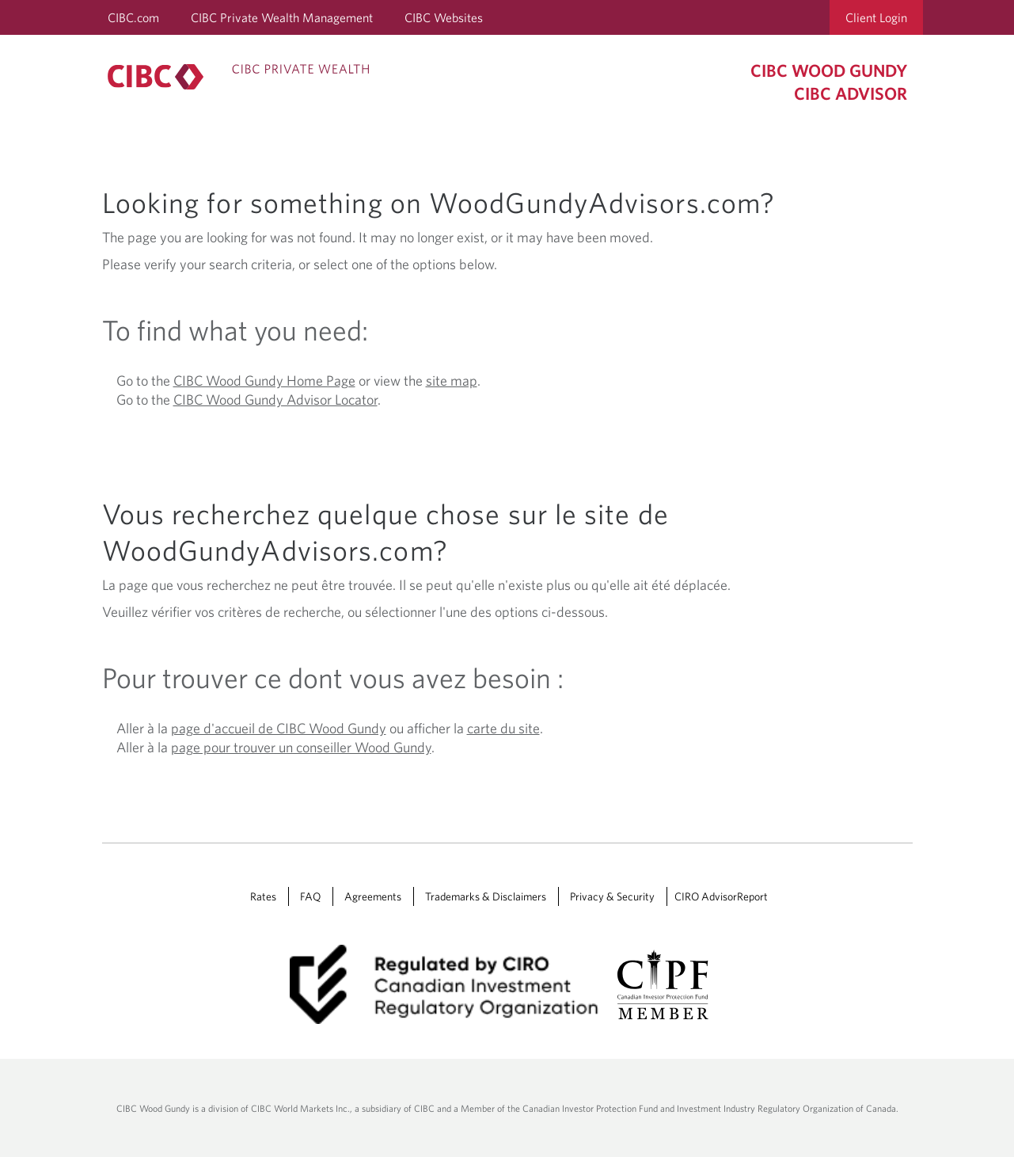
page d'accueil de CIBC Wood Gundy (278, 728)
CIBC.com (133, 17)
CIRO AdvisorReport (721, 896)
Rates (263, 896)
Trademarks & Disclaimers (485, 896)
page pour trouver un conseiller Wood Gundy (301, 747)
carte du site (503, 728)
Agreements (372, 896)
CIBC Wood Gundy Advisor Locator (275, 399)
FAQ (310, 896)
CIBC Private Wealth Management (282, 17)
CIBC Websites (443, 17)
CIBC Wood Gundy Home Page (264, 380)
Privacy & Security (612, 896)
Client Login (876, 17)
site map (451, 380)
